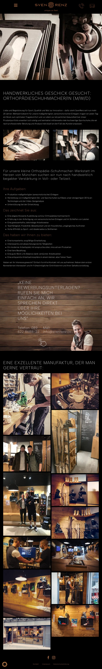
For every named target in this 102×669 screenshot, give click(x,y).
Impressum (46, 664)
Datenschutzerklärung (61, 664)
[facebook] (48, 657)
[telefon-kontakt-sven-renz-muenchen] (81, 4)
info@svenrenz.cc (57, 332)
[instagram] (53, 657)
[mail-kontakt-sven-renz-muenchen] (92, 4)
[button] (4, 664)
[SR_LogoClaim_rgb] (51, 3)
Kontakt (36, 664)
